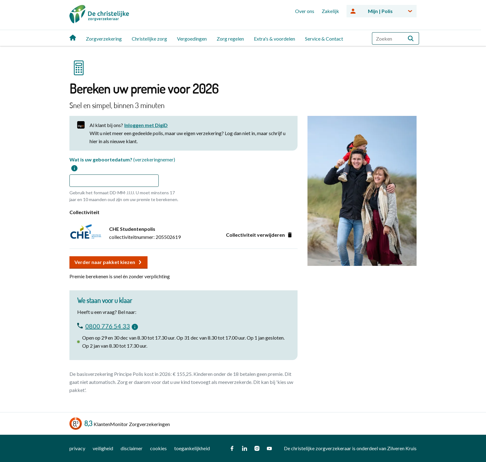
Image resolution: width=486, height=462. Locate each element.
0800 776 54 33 (107, 325)
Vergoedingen (192, 39)
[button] (410, 38)
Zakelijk (330, 11)
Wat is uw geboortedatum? (122, 164)
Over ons (304, 11)
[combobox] (395, 38)
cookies (158, 448)
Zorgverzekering (104, 39)
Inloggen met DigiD (146, 125)
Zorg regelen (230, 39)
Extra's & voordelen (274, 39)
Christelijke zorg (149, 39)
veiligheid (103, 448)
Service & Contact (324, 39)
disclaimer (132, 448)
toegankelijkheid (192, 448)
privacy (77, 448)
